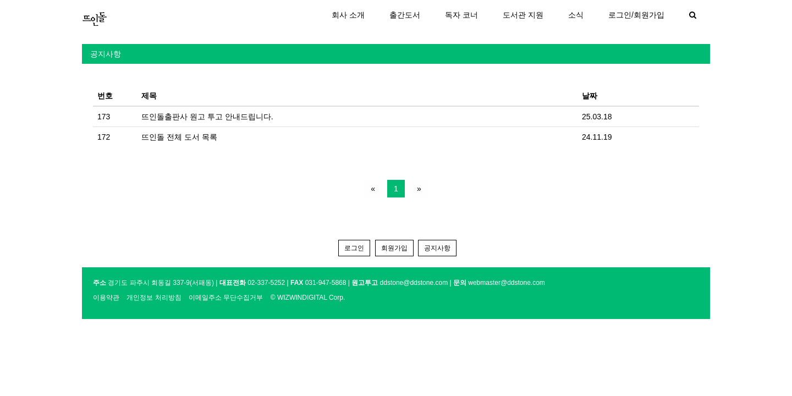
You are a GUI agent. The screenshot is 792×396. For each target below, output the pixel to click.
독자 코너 (461, 14)
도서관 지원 (523, 14)
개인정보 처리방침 (154, 297)
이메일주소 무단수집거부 (226, 297)
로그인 (354, 248)
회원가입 (394, 248)
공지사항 (105, 54)
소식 (576, 14)
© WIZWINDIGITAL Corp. (308, 297)
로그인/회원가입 (636, 14)
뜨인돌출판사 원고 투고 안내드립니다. (207, 116)
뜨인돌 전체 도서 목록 (179, 137)
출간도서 (404, 14)
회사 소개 (348, 14)
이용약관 (106, 297)
